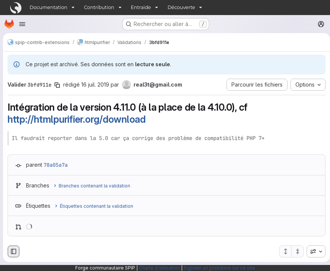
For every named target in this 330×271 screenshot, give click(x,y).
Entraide (141, 7)
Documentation (49, 7)
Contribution (99, 7)
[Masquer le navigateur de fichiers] (14, 251)
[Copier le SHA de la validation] (57, 85)
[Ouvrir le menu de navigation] (22, 24)
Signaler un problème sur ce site (219, 268)
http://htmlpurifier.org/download (77, 119)
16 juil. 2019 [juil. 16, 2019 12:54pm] (95, 84)
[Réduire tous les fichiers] (295, 251)
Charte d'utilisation (159, 268)
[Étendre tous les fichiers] (282, 251)
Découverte (181, 7)
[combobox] (313, 251)
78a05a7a (56, 164)
